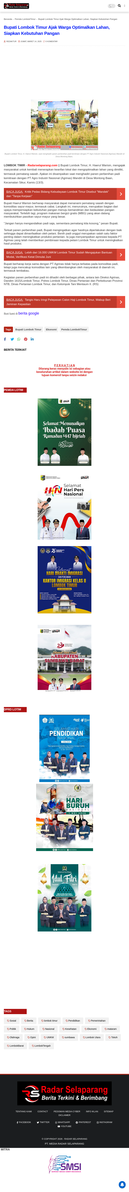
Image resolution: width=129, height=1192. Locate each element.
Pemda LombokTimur (25, 19)
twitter (45, 1121)
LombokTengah (43, 1045)
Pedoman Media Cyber (67, 1110)
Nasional (49, 1028)
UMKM (50, 1036)
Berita (30, 1019)
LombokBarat (17, 1045)
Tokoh (114, 1036)
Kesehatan (70, 1028)
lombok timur (50, 1019)
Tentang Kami (24, 1110)
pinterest (85, 1121)
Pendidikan (74, 1019)
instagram (105, 1121)
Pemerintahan (98, 1019)
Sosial (13, 1019)
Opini (33, 1036)
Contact (42, 1110)
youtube (66, 1125)
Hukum (30, 1028)
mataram (112, 1028)
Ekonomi (51, 329)
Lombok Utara (93, 1036)
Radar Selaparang (75, 1138)
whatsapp (64, 1121)
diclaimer (65, 1114)
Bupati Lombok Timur (28, 329)
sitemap (108, 1110)
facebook (25, 1121)
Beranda (8, 19)
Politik (13, 1028)
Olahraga (14, 1036)
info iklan (92, 1110)
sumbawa (70, 1036)
